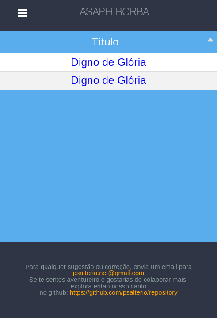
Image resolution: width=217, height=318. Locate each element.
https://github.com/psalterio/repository (124, 292)
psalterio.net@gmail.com (109, 272)
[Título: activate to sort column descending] (108, 42)
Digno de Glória (108, 62)
